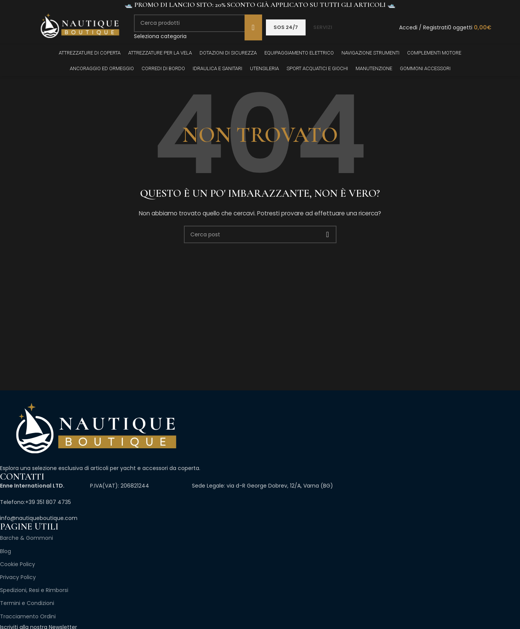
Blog (5, 551)
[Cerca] (198, 23)
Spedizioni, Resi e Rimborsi (34, 590)
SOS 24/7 (286, 27)
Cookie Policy (17, 564)
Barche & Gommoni (26, 538)
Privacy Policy (18, 577)
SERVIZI (322, 27)
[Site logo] (79, 27)
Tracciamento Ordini (28, 616)
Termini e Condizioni (27, 603)
